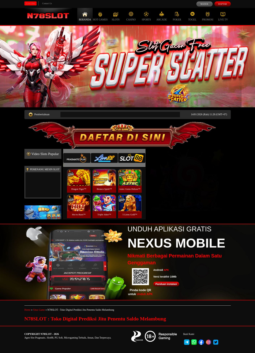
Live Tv (223, 16)
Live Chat (30, 3)
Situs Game (39, 309)
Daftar (222, 4)
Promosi (207, 16)
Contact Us (47, 3)
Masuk (204, 4)
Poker (177, 16)
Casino (131, 16)
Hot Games (100, 16)
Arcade (161, 16)
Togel (192, 16)
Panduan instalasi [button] (166, 284)
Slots (115, 16)
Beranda (85, 16)
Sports (146, 16)
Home (27, 309)
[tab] (76, 158)
